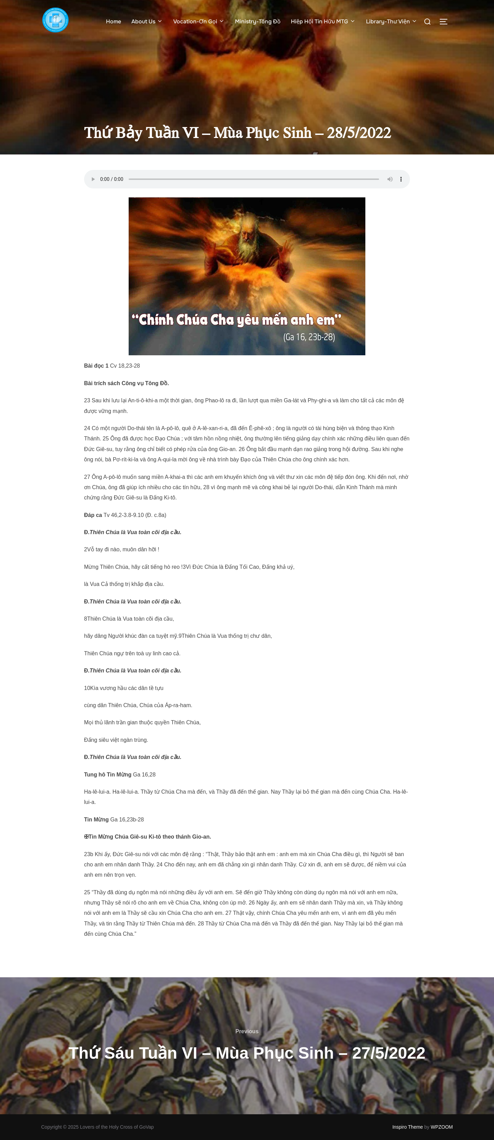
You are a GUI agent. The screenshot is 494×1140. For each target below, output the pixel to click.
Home (113, 21)
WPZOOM (442, 1127)
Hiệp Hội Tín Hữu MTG (323, 21)
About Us (147, 21)
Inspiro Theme (407, 1127)
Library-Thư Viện (391, 21)
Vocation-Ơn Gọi (199, 21)
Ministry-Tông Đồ (258, 21)
